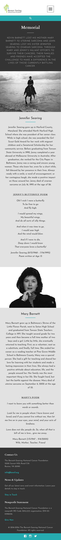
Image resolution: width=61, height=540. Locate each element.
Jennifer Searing (30, 118)
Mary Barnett (30, 314)
